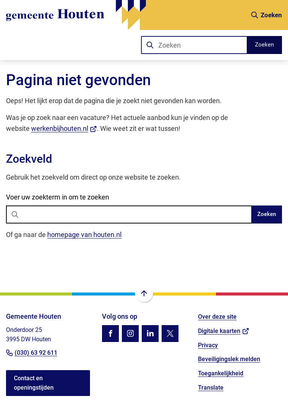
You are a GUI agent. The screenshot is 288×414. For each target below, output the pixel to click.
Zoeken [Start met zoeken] (264, 44)
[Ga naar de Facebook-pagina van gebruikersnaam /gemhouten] (110, 333)
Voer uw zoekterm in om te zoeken (57, 197)
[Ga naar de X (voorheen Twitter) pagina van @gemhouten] (170, 333)
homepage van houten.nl (84, 234)
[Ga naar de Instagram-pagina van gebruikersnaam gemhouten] (130, 333)
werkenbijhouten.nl (64, 128)
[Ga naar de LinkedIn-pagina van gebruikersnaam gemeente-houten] (150, 333)
